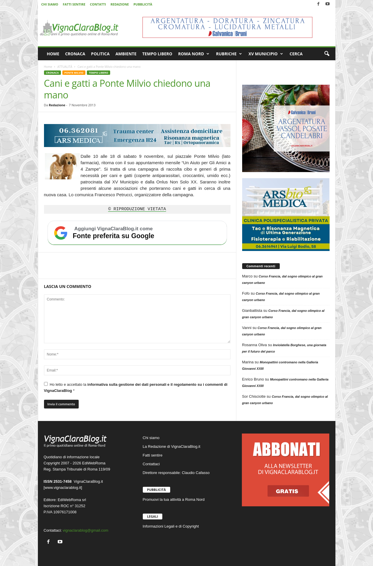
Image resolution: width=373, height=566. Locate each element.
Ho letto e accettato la (136, 387)
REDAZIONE (119, 4)
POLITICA (100, 53)
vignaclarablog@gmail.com (85, 530)
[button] (326, 53)
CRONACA (75, 53)
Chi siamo (151, 438)
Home (48, 67)
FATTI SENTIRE (74, 4)
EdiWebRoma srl (72, 500)
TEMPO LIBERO (157, 53)
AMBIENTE (125, 53)
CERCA (296, 53)
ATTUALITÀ (64, 67)
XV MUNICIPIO (266, 53)
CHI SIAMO (49, 4)
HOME (53, 53)
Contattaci (151, 464)
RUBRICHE (229, 53)
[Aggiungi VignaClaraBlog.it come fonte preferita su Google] (137, 233)
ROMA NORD (193, 53)
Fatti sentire (153, 455)
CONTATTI (98, 4)
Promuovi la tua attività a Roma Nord (174, 499)
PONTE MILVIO (73, 73)
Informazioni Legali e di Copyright (171, 526)
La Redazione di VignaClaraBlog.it (171, 446)
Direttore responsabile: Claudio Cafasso (176, 473)
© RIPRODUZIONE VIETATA (137, 209)
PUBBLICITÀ (142, 4)
